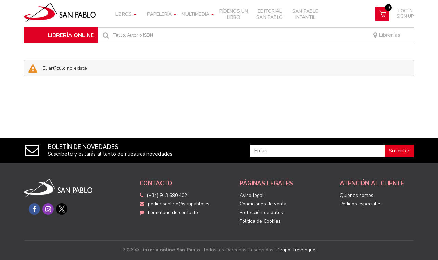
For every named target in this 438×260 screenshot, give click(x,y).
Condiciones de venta (263, 204)
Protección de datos (261, 212)
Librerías (386, 35)
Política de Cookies (260, 221)
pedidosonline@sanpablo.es (174, 204)
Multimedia (198, 14)
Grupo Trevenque (296, 250)
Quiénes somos (356, 195)
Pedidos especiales (361, 204)
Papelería (161, 14)
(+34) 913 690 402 (167, 195)
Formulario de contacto (169, 212)
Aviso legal (252, 195)
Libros (125, 14)
